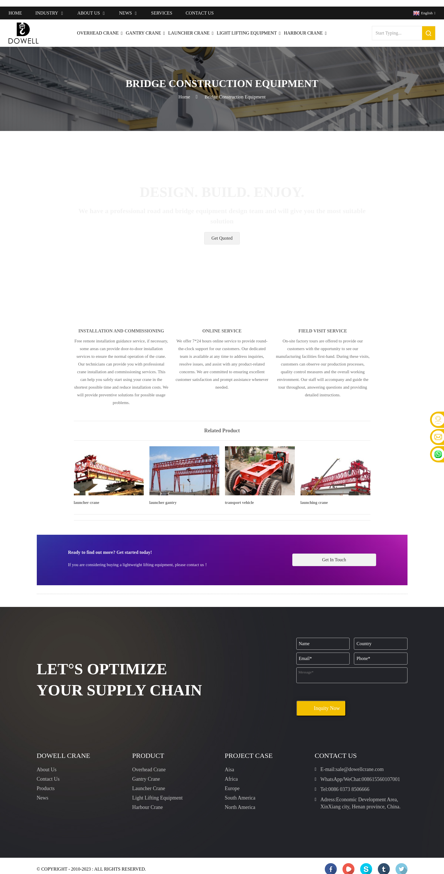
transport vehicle (239, 496)
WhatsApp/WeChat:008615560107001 (360, 773)
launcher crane (87, 496)
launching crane (314, 496)
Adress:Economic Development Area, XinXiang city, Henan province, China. (361, 796)
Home (182, 90)
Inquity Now (326, 702)
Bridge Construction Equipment (235, 90)
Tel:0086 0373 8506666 (345, 783)
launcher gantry (163, 496)
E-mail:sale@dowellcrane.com (352, 763)
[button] (222, 231)
